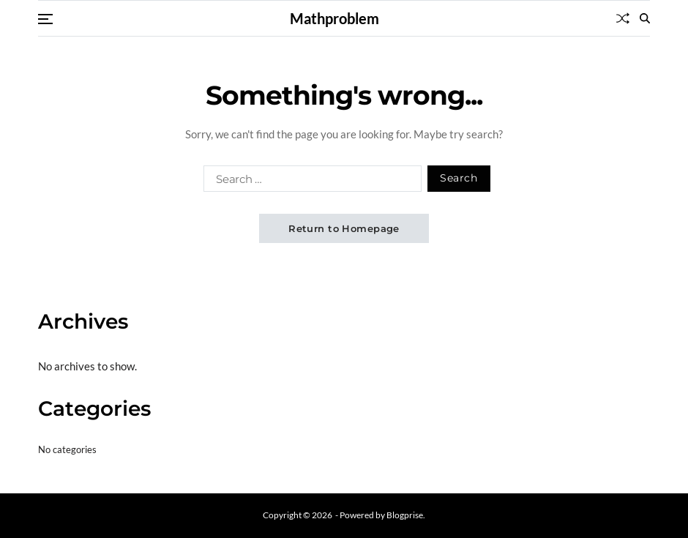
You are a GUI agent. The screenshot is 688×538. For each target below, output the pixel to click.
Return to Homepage (344, 228)
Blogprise (404, 514)
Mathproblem (334, 18)
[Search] (645, 18)
